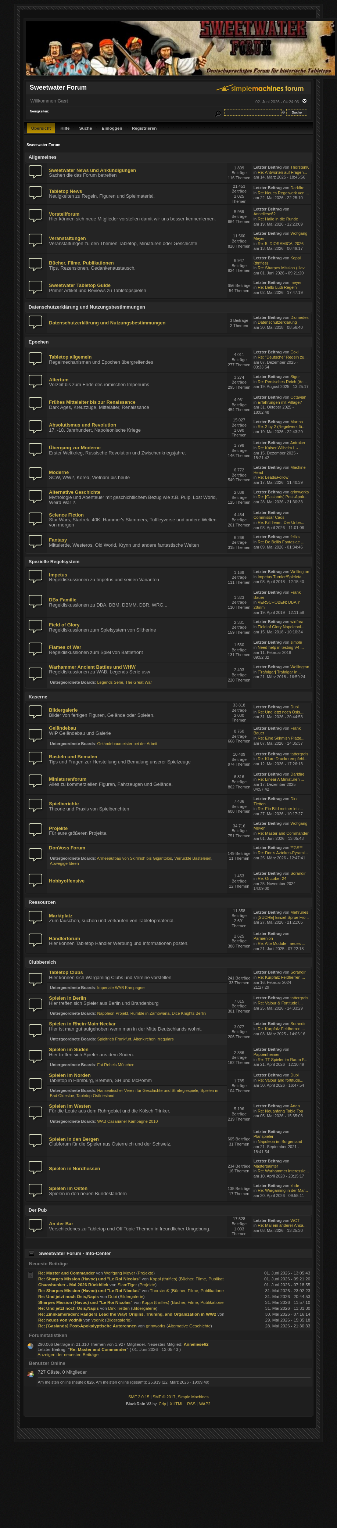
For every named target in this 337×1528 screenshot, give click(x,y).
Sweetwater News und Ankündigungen (92, 170)
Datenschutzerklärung (277, 322)
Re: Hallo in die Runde (278, 219)
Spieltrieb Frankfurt (114, 1039)
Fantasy (58, 540)
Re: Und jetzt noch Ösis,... (281, 712)
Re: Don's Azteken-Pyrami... (283, 853)
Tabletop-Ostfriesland (95, 1095)
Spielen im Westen (70, 1106)
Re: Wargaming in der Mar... (283, 1190)
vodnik (98, 1319)
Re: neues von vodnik (60, 1319)
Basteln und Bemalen (73, 756)
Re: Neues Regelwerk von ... (283, 193)
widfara (296, 621)
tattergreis (299, 754)
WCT (295, 1220)
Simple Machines (193, 1397)
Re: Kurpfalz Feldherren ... (281, 977)
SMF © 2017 (164, 1397)
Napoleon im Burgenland (280, 1141)
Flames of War (65, 647)
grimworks (299, 492)
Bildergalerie (63, 710)
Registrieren (144, 128)
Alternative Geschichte (74, 492)
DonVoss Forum (67, 848)
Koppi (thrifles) (164, 1278)
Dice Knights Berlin (189, 1013)
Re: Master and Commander (283, 833)
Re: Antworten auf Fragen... (282, 172)
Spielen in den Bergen (74, 1139)
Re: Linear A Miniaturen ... (281, 779)
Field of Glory (64, 625)
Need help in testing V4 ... (281, 647)
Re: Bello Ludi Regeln (277, 287)
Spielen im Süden (69, 1049)
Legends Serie (110, 682)
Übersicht (41, 128)
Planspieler (263, 1136)
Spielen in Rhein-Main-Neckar (82, 1024)
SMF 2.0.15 (138, 1397)
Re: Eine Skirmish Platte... (281, 738)
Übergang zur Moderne (75, 447)
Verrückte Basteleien (192, 858)
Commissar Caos (269, 517)
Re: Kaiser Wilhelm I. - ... (280, 448)
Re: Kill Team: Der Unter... (281, 522)
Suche (85, 128)
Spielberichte (64, 803)
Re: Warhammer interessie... (283, 1171)
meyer (295, 282)
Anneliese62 (265, 214)
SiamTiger (127, 1284)
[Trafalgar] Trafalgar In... (279, 672)
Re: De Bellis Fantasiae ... (281, 542)
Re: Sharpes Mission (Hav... (283, 268)
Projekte (58, 828)
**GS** (296, 847)
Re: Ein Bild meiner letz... (280, 808)
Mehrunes (299, 912)
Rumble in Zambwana (150, 1013)
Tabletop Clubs (66, 972)
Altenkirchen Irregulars (153, 1039)
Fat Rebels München (115, 1065)
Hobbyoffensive (67, 881)
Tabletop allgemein (70, 357)
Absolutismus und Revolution (82, 425)
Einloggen (111, 128)
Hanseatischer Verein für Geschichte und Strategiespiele (147, 1090)
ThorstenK (299, 167)
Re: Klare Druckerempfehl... (282, 758)
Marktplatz (60, 915)
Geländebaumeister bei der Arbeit (127, 743)
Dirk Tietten (119, 1308)
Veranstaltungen (67, 238)
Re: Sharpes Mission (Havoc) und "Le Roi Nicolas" (89, 1278)
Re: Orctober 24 (272, 878)
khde (294, 1185)
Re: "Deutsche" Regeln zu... (283, 357)
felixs (295, 537)
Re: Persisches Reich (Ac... (282, 382)
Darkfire (297, 188)
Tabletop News (65, 191)
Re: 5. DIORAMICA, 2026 (281, 243)
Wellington (299, 571)
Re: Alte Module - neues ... (281, 943)
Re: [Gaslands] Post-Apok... (282, 497)
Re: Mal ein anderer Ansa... (282, 1225)
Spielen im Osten (68, 1188)
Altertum (58, 379)
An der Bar (61, 1223)
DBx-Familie (62, 600)
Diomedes (299, 317)
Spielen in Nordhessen (74, 1168)
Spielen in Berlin (67, 998)
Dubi (294, 707)
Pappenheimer (267, 1054)
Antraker (297, 443)
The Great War (138, 682)
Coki (294, 352)
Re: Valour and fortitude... (280, 1080)
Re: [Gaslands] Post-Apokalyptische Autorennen (87, 1325)
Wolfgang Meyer (119, 1272)
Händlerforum (64, 938)
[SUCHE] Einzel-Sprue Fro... (283, 917)
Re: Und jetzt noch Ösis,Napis (68, 1296)
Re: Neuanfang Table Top (280, 1111)
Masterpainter (266, 1166)
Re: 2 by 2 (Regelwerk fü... (281, 426)
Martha (296, 422)
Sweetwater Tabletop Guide (80, 285)
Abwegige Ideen (64, 863)
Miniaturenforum (67, 779)
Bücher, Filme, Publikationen (81, 263)
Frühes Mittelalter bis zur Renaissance (92, 402)
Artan (295, 1106)
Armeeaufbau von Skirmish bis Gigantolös (134, 858)
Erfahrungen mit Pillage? (280, 402)
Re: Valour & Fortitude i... (280, 1003)
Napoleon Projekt (112, 1013)
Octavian (298, 397)
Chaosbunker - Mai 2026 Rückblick (73, 1284)
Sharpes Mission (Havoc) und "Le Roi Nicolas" (85, 1302)
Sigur (295, 376)
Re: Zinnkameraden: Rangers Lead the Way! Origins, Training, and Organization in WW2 (127, 1314)
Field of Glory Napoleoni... (281, 627)
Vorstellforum (64, 214)
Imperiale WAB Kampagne (120, 987)
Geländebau (62, 728)
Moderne (59, 472)
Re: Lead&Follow (273, 477)
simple (296, 642)
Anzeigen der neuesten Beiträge (67, 1354)
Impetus (58, 575)
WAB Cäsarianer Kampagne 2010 (127, 1121)
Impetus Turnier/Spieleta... (281, 577)
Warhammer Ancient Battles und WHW (92, 667)
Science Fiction (66, 515)
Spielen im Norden (69, 1075)
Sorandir (297, 873)
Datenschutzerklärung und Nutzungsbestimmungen (107, 323)
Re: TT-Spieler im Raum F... (282, 1059)
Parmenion (263, 938)
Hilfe (64, 128)
